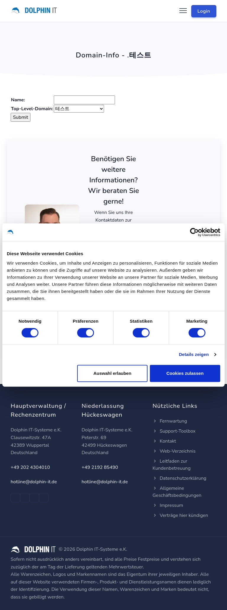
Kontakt (164, 441)
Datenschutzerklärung (179, 478)
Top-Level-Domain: (32, 108)
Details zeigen (194, 354)
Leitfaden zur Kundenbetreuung (172, 464)
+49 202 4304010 (30, 467)
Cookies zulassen (185, 373)
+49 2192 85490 (100, 467)
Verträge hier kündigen (180, 515)
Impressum (168, 505)
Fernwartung (170, 421)
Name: (18, 100)
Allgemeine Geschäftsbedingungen (177, 492)
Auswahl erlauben (112, 373)
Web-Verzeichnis (174, 451)
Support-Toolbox (174, 431)
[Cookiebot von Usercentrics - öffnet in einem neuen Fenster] (194, 232)
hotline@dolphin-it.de (34, 482)
